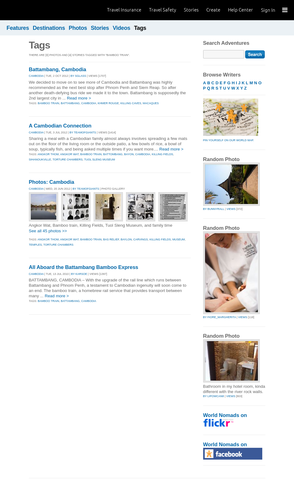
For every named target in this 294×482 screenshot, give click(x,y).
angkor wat (69, 154)
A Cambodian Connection (60, 126)
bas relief (111, 239)
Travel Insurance (124, 9)
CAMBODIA (36, 75)
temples (35, 244)
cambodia (88, 103)
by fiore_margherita (219, 317)
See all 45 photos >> (48, 231)
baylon (126, 239)
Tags (140, 28)
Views (231, 209)
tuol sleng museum (99, 159)
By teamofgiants (82, 132)
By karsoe (79, 274)
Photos (78, 28)
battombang (113, 154)
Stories (191, 9)
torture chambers (68, 159)
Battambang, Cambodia (57, 69)
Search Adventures (226, 43)
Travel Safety (162, 9)
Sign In (268, 10)
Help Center (240, 9)
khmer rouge (108, 103)
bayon (129, 154)
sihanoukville (40, 159)
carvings (140, 239)
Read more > (79, 98)
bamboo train (48, 103)
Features (18, 28)
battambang (70, 103)
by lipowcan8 (213, 396)
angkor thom (48, 154)
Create (213, 9)
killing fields (162, 154)
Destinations (49, 28)
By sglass (78, 75)
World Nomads (32, 10)
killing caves (130, 103)
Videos (121, 28)
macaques (151, 103)
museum (178, 239)
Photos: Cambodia (51, 182)
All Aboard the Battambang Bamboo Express (83, 267)
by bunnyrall (213, 209)
